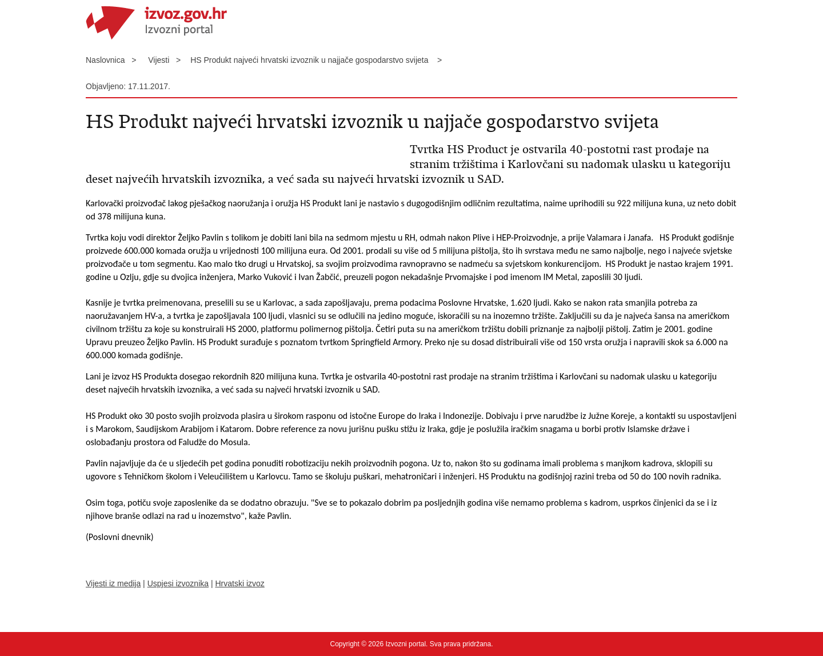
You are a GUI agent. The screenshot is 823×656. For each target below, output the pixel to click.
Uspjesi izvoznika (178, 583)
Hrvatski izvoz (239, 583)
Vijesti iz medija (113, 583)
